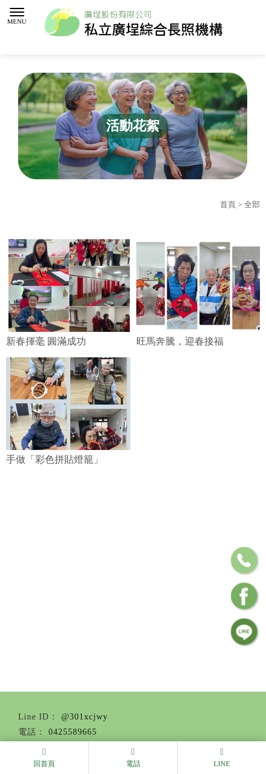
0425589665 (72, 731)
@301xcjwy (84, 716)
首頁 (228, 204)
